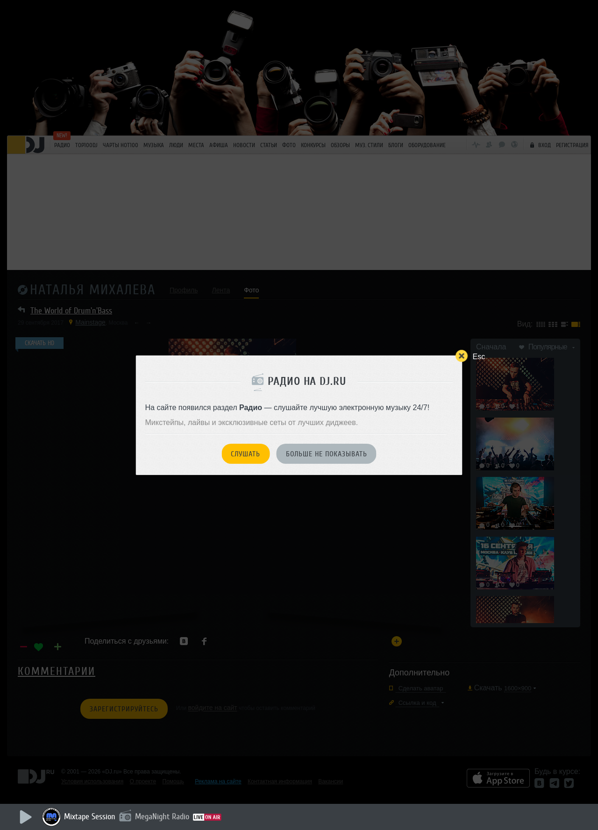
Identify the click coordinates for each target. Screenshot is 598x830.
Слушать (245, 454)
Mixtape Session (89, 816)
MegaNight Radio (162, 816)
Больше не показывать (326, 454)
